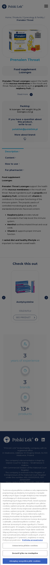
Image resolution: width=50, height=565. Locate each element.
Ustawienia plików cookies (25, 547)
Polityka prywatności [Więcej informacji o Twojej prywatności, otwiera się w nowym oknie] (32, 542)
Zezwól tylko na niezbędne (25, 555)
